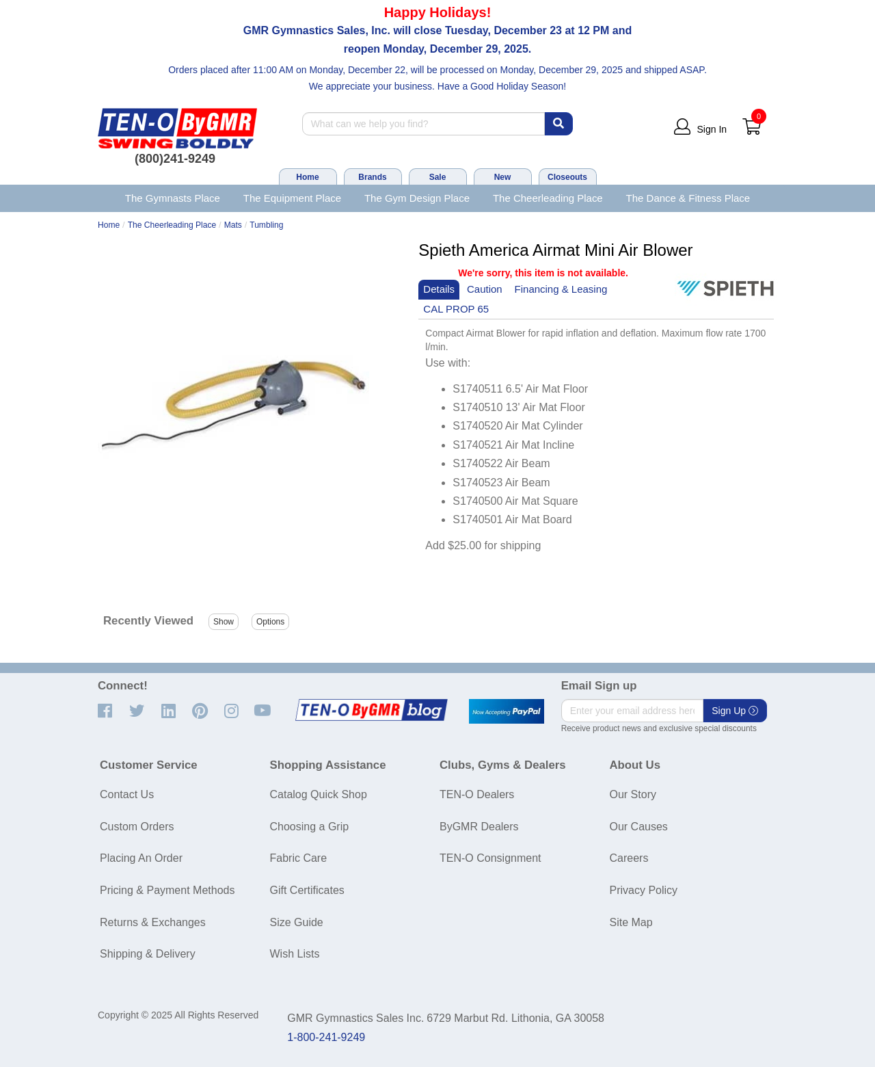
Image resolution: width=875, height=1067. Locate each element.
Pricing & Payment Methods (167, 890)
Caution (484, 289)
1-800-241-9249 (326, 1037)
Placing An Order (141, 858)
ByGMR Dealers (479, 826)
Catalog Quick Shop (318, 794)
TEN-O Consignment (490, 858)
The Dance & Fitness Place (688, 198)
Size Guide (296, 922)
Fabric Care (298, 858)
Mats (233, 225)
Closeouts (567, 177)
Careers (629, 858)
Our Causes (639, 826)
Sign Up (735, 710)
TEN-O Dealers (477, 794)
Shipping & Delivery (148, 954)
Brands (372, 177)
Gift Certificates (307, 890)
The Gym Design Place (417, 198)
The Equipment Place (292, 198)
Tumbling (266, 225)
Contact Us (127, 794)
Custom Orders (137, 826)
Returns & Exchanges (153, 922)
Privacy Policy (644, 890)
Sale (437, 177)
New (502, 177)
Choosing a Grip (309, 826)
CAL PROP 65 (456, 309)
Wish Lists (295, 954)
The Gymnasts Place (172, 198)
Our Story (633, 794)
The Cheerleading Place (548, 198)
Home (307, 177)
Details (439, 289)
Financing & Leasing (561, 289)
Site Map (631, 922)
